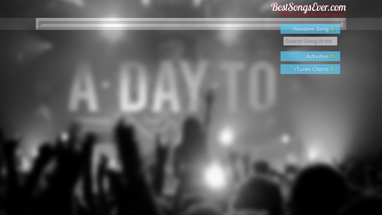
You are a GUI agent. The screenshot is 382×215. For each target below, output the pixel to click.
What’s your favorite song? (312, 14)
